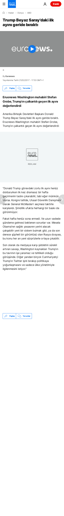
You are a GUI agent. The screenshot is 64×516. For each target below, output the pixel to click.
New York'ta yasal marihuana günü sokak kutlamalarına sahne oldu (25, 357)
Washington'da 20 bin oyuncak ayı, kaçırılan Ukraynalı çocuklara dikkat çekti (26, 347)
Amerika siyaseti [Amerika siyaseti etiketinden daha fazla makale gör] (16, 378)
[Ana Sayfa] (4, 13)
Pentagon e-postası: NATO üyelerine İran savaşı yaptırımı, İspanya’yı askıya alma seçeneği (25, 334)
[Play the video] (32, 49)
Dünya (21, 13)
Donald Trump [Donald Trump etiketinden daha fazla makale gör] (15, 370)
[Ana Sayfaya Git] (12, 4)
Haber (11, 13)
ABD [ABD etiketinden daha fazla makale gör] (34, 370)
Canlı (56, 3)
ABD (29, 13)
